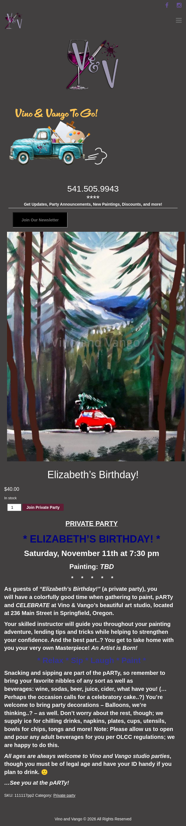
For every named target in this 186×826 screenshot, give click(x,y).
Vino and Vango (68, 819)
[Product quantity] (14, 507)
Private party (64, 795)
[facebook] (166, 5)
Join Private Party (42, 507)
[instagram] (179, 5)
